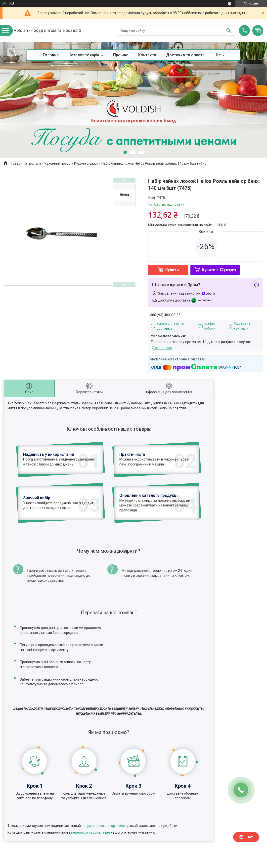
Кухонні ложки (86, 163)
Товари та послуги (26, 163)
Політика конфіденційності (178, 845)
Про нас (120, 55)
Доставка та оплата (185, 55)
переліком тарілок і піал (90, 798)
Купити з (219, 270)
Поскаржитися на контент (139, 845)
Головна (51, 55)
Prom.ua (157, 841)
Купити (172, 270)
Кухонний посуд (57, 163)
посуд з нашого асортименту (105, 791)
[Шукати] (229, 30)
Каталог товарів (84, 55)
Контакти (147, 55)
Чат (246, 837)
